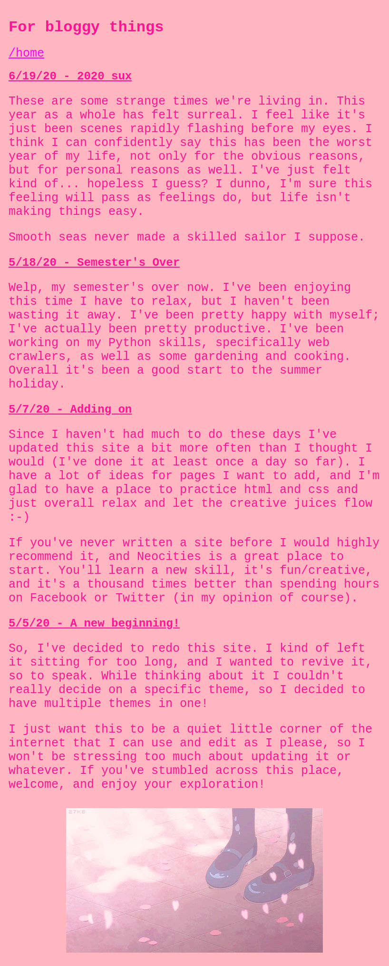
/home (26, 53)
